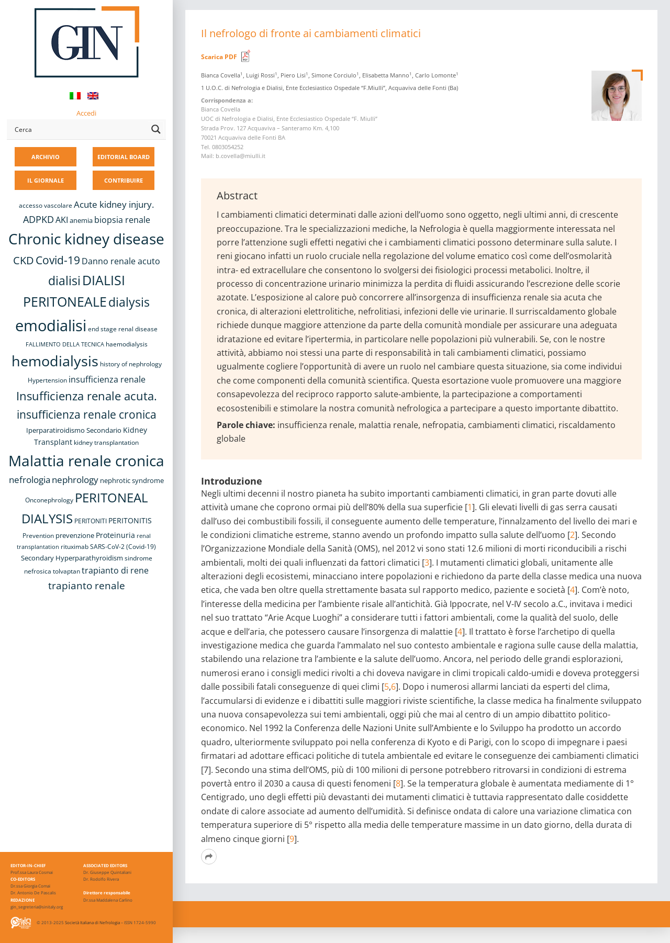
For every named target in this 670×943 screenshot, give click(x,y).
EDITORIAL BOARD (123, 157)
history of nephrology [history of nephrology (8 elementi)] (131, 364)
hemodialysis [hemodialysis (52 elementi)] (55, 361)
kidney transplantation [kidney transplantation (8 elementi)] (106, 442)
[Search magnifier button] (156, 129)
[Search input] (79, 129)
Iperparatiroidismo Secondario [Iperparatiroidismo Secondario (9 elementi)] (73, 430)
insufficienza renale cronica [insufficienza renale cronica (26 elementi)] (87, 414)
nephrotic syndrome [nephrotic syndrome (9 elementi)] (132, 480)
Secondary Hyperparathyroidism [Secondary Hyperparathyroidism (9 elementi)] (72, 558)
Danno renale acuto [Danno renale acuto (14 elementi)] (121, 261)
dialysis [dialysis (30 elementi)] (129, 302)
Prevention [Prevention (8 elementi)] (38, 536)
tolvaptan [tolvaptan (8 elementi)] (66, 571)
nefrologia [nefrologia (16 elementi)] (29, 480)
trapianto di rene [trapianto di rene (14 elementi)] (115, 570)
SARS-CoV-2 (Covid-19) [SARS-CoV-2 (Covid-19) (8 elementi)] (123, 547)
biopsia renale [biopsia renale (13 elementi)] (122, 220)
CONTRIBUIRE (123, 180)
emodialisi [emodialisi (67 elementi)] (50, 325)
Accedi (86, 113)
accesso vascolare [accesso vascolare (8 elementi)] (45, 205)
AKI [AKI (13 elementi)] (61, 220)
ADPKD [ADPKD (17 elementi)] (38, 219)
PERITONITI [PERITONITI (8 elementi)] (90, 521)
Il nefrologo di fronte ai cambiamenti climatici (311, 33)
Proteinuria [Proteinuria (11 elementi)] (115, 535)
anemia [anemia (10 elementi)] (81, 220)
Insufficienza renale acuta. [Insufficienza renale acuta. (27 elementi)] (86, 395)
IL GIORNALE (45, 180)
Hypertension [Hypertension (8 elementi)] (47, 380)
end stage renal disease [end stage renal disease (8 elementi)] (123, 329)
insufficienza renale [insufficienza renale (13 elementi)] (107, 379)
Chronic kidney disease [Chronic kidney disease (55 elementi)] (86, 239)
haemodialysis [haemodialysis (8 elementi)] (127, 344)
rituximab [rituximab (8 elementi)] (74, 547)
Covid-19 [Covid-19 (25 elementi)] (58, 260)
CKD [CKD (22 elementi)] (23, 260)
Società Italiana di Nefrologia (92, 922)
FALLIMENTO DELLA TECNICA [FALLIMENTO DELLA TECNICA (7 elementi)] (65, 344)
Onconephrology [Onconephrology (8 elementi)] (49, 500)
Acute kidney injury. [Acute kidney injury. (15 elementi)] (114, 204)
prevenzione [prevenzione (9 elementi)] (74, 535)
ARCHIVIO (45, 157)
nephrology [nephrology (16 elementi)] (75, 480)
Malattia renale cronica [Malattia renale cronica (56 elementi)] (86, 460)
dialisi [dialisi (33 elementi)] (64, 280)
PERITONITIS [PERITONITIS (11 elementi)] (130, 520)
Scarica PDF (219, 56)
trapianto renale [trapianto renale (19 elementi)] (86, 585)
